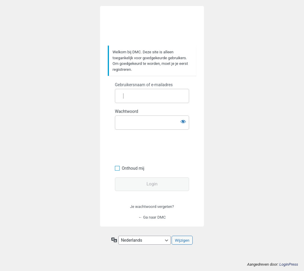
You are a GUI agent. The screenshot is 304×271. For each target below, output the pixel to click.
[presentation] (155, 146)
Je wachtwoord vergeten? (152, 206)
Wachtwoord (126, 111)
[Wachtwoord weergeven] (183, 121)
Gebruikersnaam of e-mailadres (144, 84)
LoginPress (288, 264)
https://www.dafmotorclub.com (152, 26)
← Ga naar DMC (152, 217)
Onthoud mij (133, 168)
